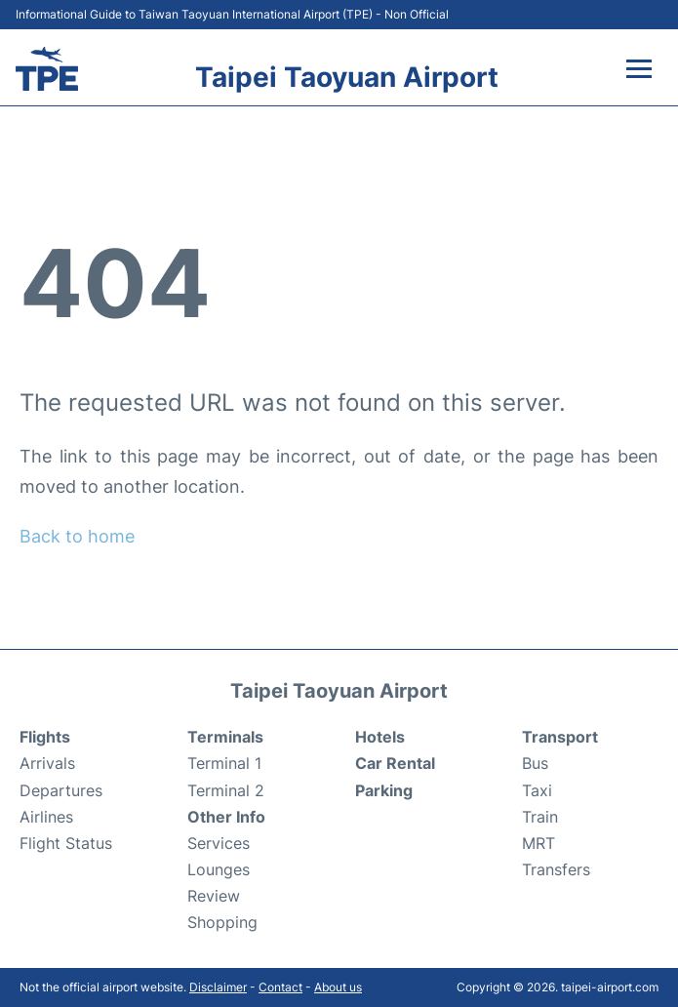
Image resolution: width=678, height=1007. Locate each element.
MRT (538, 843)
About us (338, 987)
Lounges (218, 869)
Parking (384, 790)
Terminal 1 (224, 763)
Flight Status (66, 843)
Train (540, 816)
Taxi (537, 790)
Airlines (46, 816)
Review (213, 896)
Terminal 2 (225, 790)
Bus (535, 763)
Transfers (556, 869)
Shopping (222, 922)
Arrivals (47, 763)
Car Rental (395, 763)
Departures (61, 790)
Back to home (77, 536)
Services (218, 843)
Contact (280, 987)
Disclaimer (218, 987)
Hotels (380, 736)
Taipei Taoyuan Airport (347, 77)
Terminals (225, 736)
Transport (560, 736)
